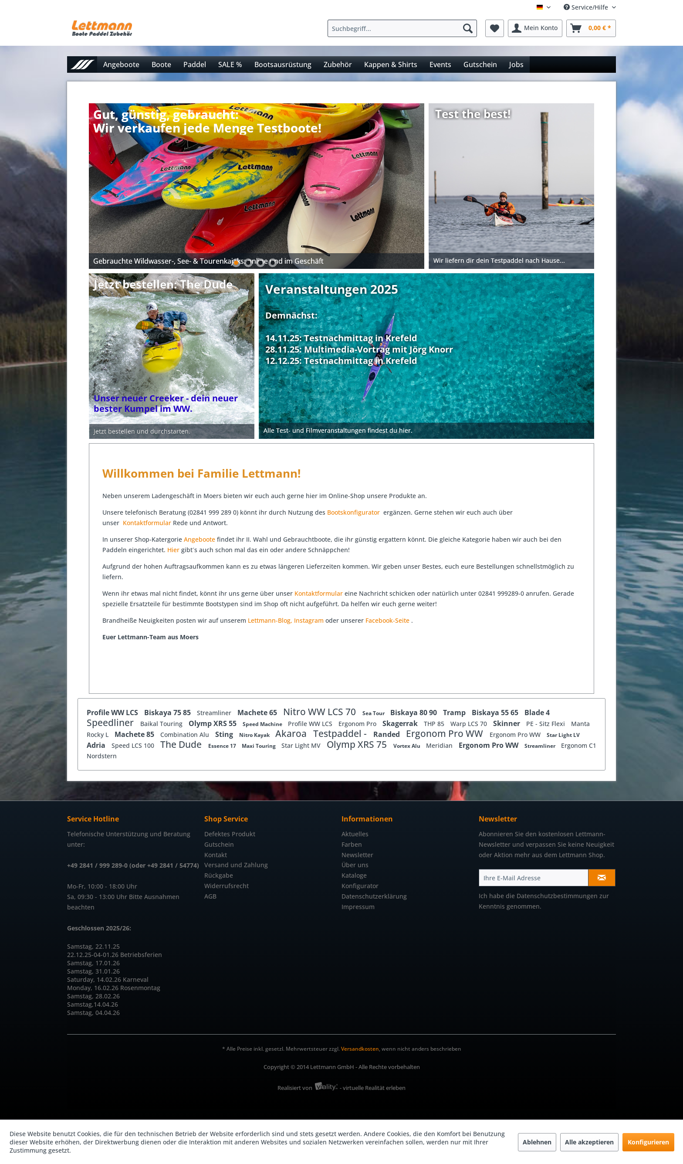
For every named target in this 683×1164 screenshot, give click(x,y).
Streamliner (215, 713)
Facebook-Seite (387, 620)
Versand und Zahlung (236, 865)
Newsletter (357, 855)
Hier (174, 550)
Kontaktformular (147, 523)
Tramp (455, 712)
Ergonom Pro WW (445, 733)
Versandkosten (360, 1048)
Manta (580, 723)
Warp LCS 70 (469, 723)
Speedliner (111, 722)
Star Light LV (563, 735)
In (297, 620)
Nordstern (102, 756)
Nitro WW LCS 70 (320, 712)
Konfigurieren (648, 1142)
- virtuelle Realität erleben (373, 1088)
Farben (352, 844)
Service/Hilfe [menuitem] (587, 7)
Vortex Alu (407, 746)
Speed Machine (263, 724)
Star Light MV (301, 745)
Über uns (355, 865)
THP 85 (435, 723)
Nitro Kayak (255, 735)
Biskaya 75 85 (168, 712)
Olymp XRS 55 (213, 723)
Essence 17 (222, 746)
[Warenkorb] (591, 28)
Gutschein (219, 844)
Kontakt (215, 855)
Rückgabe (218, 875)
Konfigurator (360, 886)
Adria (97, 745)
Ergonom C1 (578, 745)
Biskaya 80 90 (414, 712)
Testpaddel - (341, 733)
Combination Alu (185, 734)
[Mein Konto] (535, 28)
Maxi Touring (259, 746)
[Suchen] (468, 28)
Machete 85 (135, 734)
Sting (225, 734)
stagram (312, 620)
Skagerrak (400, 723)
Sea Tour (374, 713)
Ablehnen (537, 1142)
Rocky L (98, 734)
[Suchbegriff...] (402, 28)
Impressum (358, 907)
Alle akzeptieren (589, 1142)
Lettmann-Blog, (270, 620)
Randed (387, 734)
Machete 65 (258, 712)
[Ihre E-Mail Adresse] (533, 877)
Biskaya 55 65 (496, 712)
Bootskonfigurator (354, 512)
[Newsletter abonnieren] (601, 877)
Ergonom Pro (358, 723)
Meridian (440, 745)
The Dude (182, 744)
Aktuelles (355, 834)
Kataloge (354, 875)
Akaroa (292, 733)
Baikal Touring (162, 723)
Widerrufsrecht (226, 886)
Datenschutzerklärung (374, 896)
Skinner (507, 723)
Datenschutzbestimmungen (557, 896)
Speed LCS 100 (134, 745)
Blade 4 (537, 712)
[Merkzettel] (494, 28)
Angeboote (199, 539)
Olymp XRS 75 (358, 744)
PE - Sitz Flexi (546, 723)
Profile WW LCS (113, 712)
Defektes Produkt (229, 834)
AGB (210, 896)
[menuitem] (404, 28)
